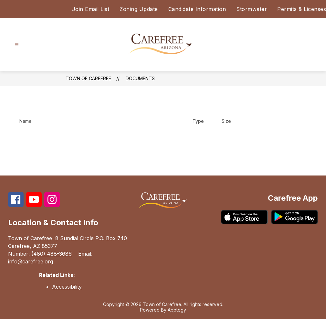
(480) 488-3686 (51, 253)
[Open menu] (16, 44)
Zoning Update (139, 9)
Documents (140, 78)
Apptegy (177, 310)
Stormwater (251, 9)
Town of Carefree (88, 78)
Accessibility (67, 286)
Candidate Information (197, 9)
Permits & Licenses (301, 9)
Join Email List (91, 9)
